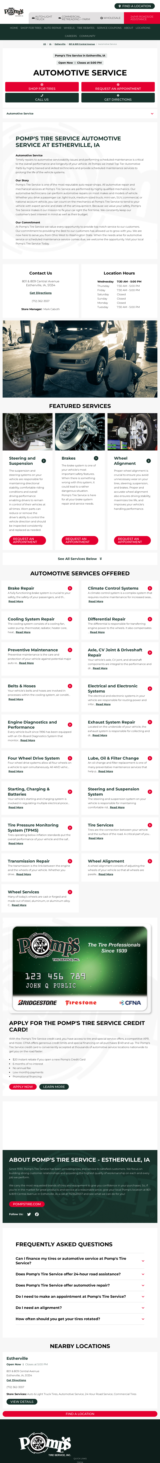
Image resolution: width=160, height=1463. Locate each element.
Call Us (42, 99)
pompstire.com (27, 1204)
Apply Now (23, 1087)
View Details (21, 1402)
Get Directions (106, 97)
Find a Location (80, 1414)
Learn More (54, 1087)
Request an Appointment (25, 540)
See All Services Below (77, 559)
